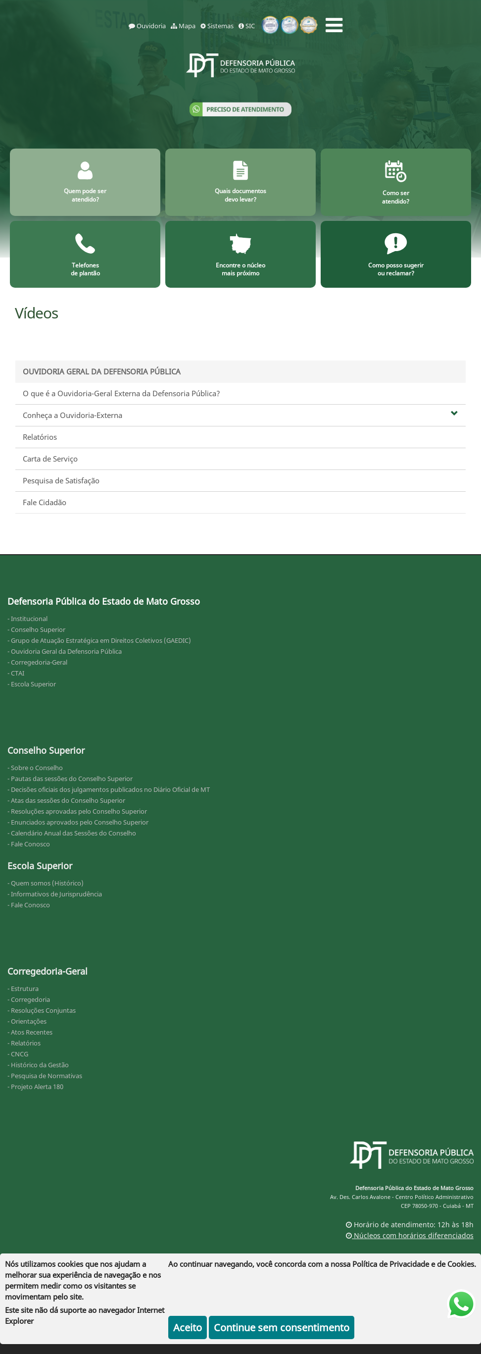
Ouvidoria (147, 25)
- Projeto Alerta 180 (35, 1086)
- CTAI (15, 673)
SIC (247, 25)
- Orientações (27, 1021)
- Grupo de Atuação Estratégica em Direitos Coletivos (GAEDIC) (99, 640)
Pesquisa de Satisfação (61, 480)
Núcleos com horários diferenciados (410, 1235)
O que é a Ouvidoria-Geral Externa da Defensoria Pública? (121, 393)
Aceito (187, 1327)
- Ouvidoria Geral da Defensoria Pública (64, 651)
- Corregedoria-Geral (37, 662)
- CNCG (17, 1053)
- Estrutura (23, 988)
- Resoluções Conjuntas (41, 1010)
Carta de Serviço (50, 459)
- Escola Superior (31, 683)
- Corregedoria (28, 999)
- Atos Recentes (29, 1032)
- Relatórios (24, 1043)
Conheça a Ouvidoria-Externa (240, 415)
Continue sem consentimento (281, 1327)
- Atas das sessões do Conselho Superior (66, 800)
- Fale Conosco (28, 843)
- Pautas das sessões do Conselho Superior (70, 778)
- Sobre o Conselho (35, 767)
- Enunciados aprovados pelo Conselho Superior (77, 822)
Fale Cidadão (44, 502)
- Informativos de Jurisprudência (54, 893)
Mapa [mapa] (183, 25)
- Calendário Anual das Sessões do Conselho (71, 833)
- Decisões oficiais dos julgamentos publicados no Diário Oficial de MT (108, 789)
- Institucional (27, 618)
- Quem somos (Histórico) (45, 883)
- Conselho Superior (36, 629)
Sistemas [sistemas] (217, 25)
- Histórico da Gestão (38, 1064)
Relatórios (40, 437)
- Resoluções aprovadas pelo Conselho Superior (77, 811)
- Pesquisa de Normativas (44, 1075)
